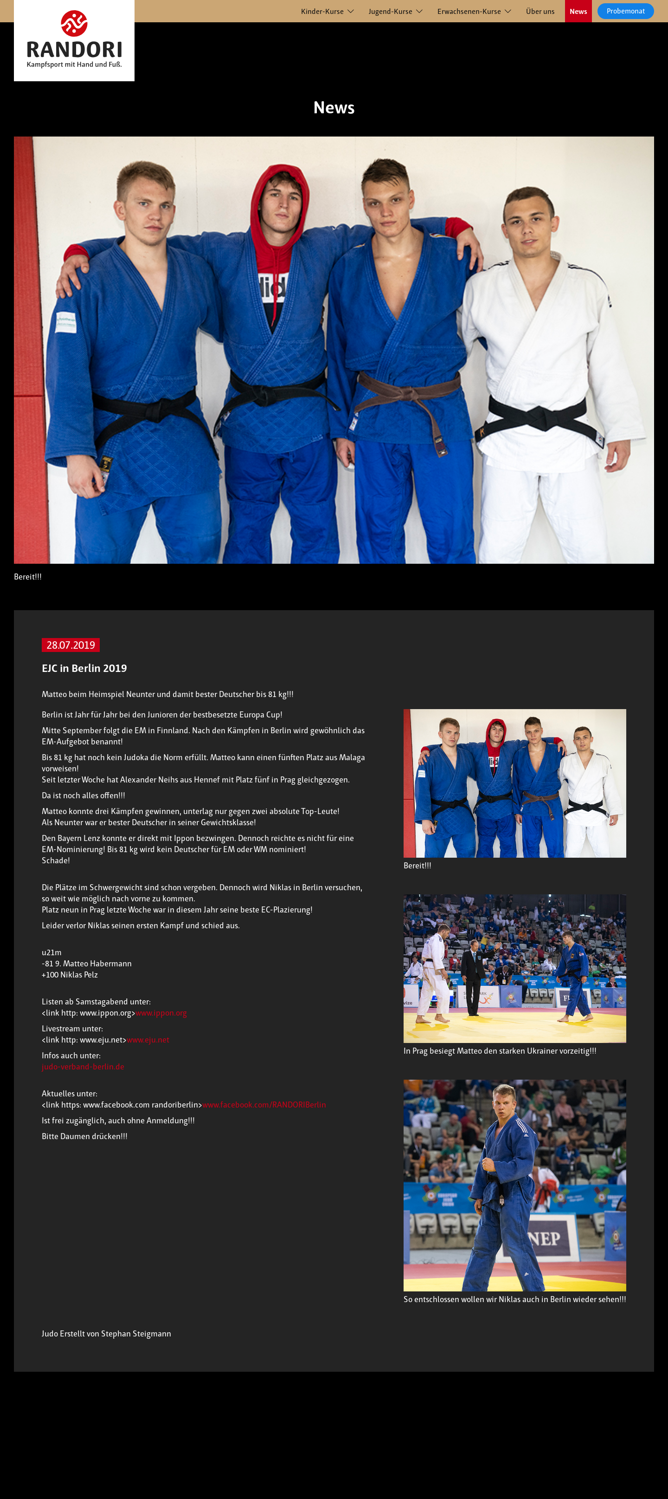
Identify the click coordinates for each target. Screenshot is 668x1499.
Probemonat (626, 11)
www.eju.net (148, 1040)
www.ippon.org (161, 1013)
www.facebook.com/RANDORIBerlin (264, 1105)
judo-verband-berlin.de (83, 1067)
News (578, 11)
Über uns (540, 11)
